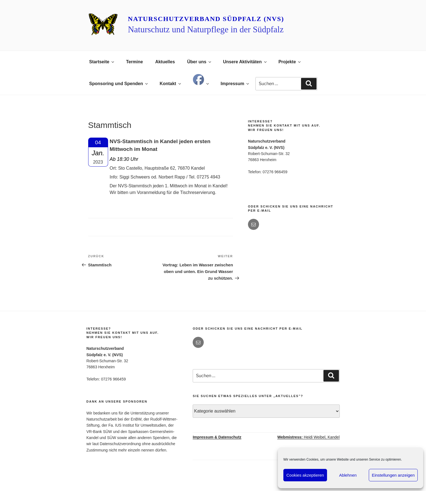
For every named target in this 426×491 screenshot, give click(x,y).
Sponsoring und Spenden (119, 83)
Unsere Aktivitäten (245, 61)
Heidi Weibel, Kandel (308, 437)
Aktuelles (165, 61)
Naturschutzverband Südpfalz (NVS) (206, 18)
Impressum (235, 83)
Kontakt (171, 83)
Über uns (199, 61)
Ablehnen (348, 475)
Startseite (102, 61)
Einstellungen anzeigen (393, 475)
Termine (134, 61)
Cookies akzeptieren (305, 475)
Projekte (290, 61)
